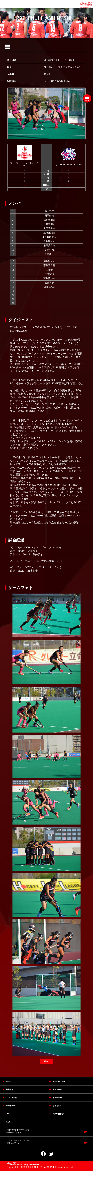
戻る (46, 1061)
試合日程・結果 (18, 12)
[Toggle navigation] (87, 98)
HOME (4, 12)
